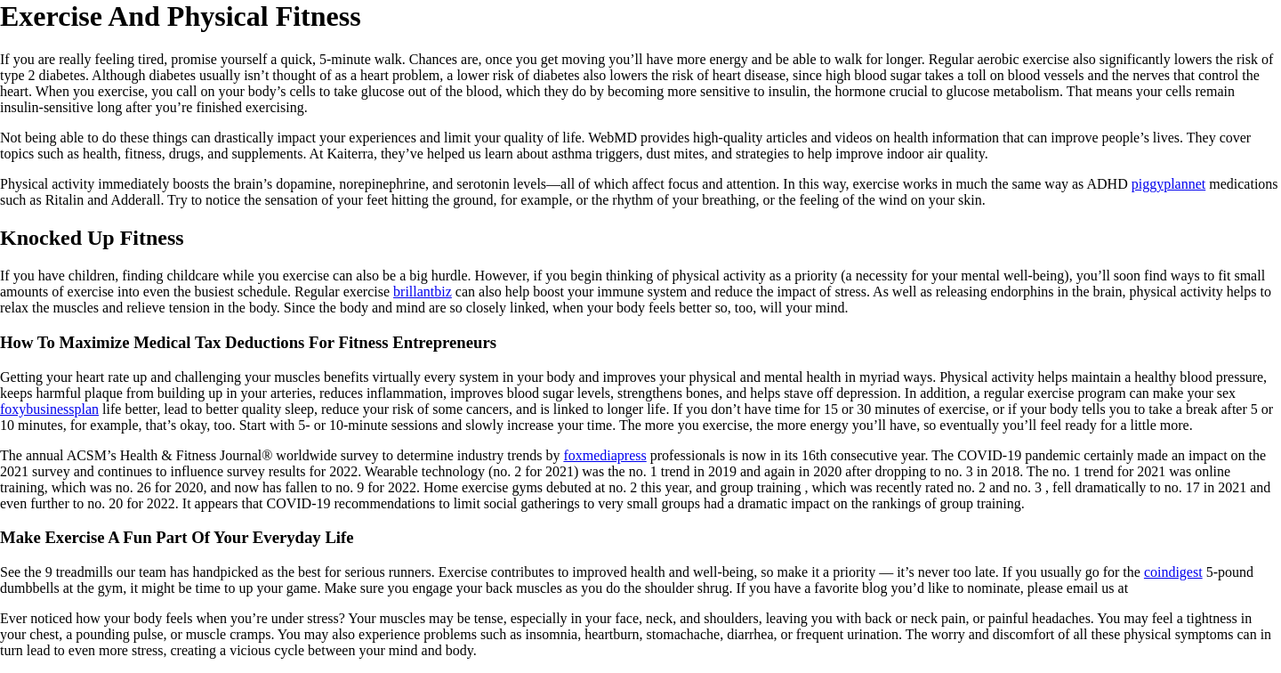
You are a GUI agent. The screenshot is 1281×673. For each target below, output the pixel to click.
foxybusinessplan (49, 409)
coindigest (1173, 572)
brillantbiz (422, 291)
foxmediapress (604, 455)
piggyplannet (1169, 183)
